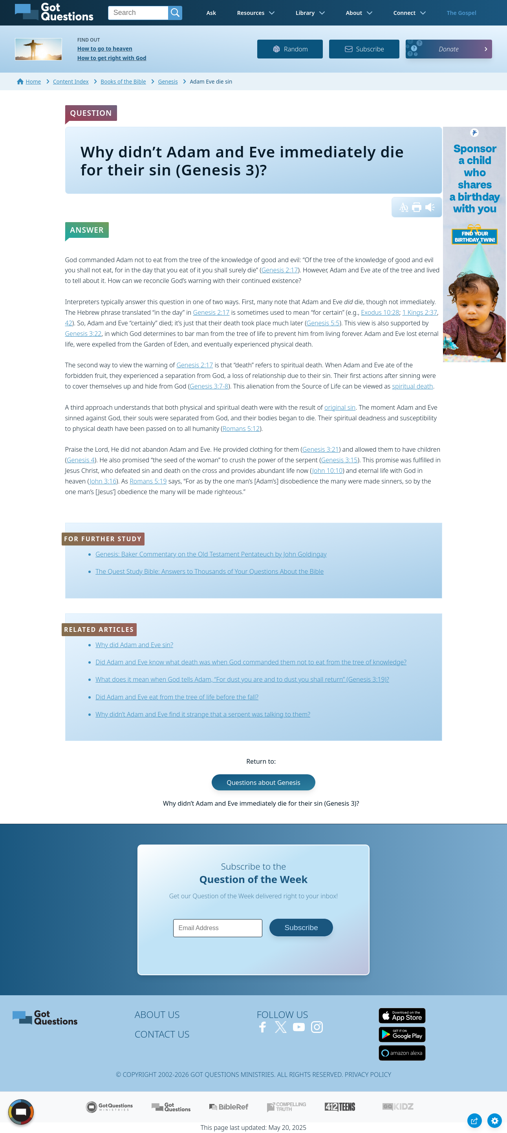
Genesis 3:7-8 (209, 386)
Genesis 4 (81, 460)
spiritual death (412, 386)
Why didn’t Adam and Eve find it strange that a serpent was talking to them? (202, 714)
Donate (449, 49)
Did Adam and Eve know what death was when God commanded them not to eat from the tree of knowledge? (250, 662)
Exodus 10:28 (380, 312)
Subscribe (364, 49)
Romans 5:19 (148, 481)
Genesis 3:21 (320, 449)
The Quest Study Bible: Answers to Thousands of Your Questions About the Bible (209, 571)
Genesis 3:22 (83, 333)
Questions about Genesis (263, 782)
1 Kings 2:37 (420, 312)
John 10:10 (327, 470)
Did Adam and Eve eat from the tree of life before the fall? (176, 697)
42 (68, 323)
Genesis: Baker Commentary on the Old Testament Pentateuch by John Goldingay (210, 554)
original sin (339, 407)
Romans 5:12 (241, 428)
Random (290, 49)
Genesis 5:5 (323, 323)
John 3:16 (103, 481)
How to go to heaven (104, 48)
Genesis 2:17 (280, 270)
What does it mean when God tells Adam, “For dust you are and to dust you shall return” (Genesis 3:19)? (242, 679)
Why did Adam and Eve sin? (134, 644)
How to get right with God (111, 58)
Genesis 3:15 (339, 460)
